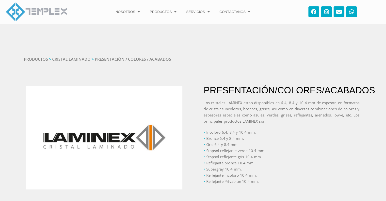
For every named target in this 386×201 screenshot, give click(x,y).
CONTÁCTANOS (235, 12)
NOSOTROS (127, 12)
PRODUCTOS (163, 12)
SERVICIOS (198, 12)
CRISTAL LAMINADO (71, 59)
